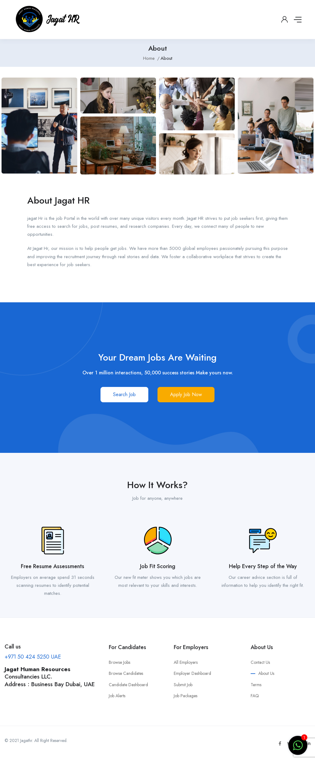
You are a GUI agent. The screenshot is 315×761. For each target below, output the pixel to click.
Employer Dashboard (192, 673)
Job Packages (185, 696)
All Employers (186, 662)
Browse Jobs (119, 662)
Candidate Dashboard (128, 685)
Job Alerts (117, 696)
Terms (256, 685)
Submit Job (183, 685)
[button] (124, 394)
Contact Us (260, 662)
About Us (266, 673)
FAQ (255, 696)
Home (149, 58)
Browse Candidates (126, 673)
